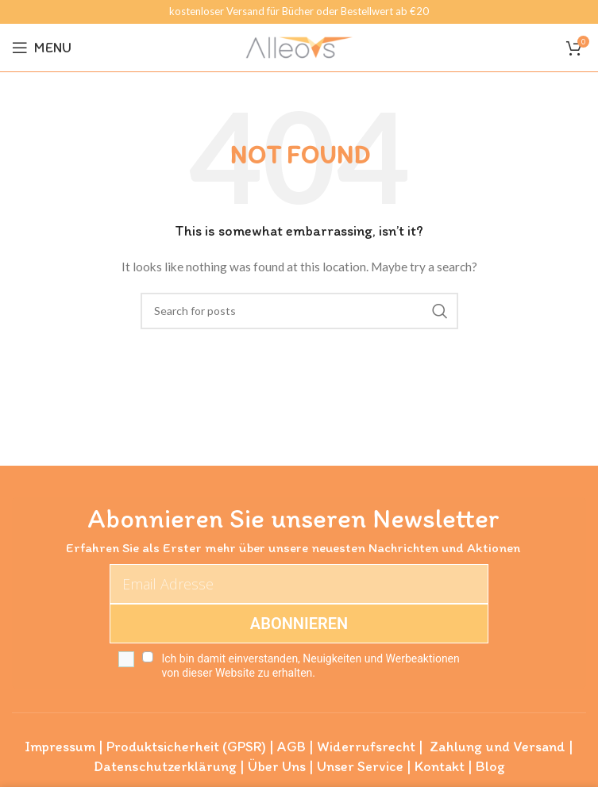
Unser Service (360, 766)
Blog (490, 766)
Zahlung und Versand (497, 746)
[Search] (299, 311)
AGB (291, 746)
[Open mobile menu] (41, 47)
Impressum (60, 746)
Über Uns (277, 766)
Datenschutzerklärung (165, 766)
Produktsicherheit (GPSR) (186, 746)
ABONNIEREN (299, 623)
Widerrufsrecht (366, 746)
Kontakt (440, 766)
